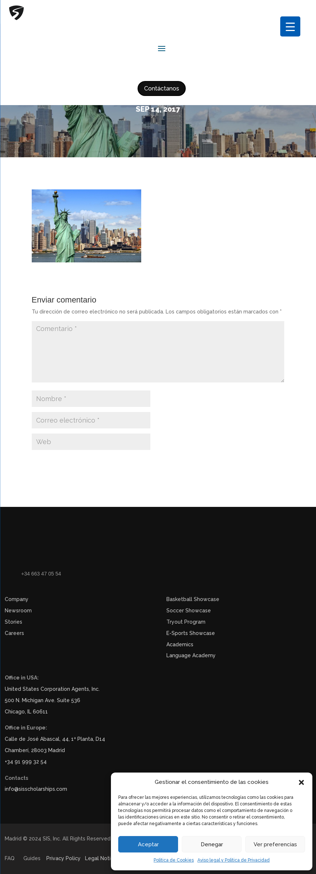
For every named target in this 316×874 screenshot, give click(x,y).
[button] (301, 782)
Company (16, 599)
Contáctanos (161, 88)
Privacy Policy (63, 858)
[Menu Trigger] (290, 26)
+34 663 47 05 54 (41, 574)
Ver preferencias (275, 844)
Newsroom (18, 610)
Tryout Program (185, 622)
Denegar (212, 844)
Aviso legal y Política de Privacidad (233, 860)
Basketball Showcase (192, 599)
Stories (13, 622)
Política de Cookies (174, 860)
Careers (14, 633)
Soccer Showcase (188, 610)
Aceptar (148, 844)
